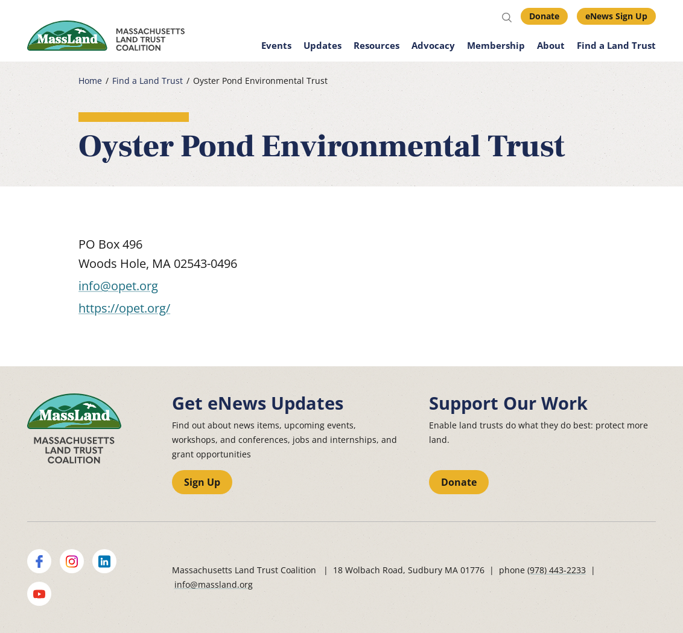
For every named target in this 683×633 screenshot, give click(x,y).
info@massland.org (213, 584)
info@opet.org (118, 286)
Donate (544, 16)
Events (276, 45)
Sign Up (202, 482)
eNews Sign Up (616, 16)
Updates (322, 45)
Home (90, 81)
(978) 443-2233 (556, 570)
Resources (376, 45)
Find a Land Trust (616, 45)
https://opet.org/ (124, 308)
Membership (496, 45)
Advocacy (433, 45)
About (551, 45)
